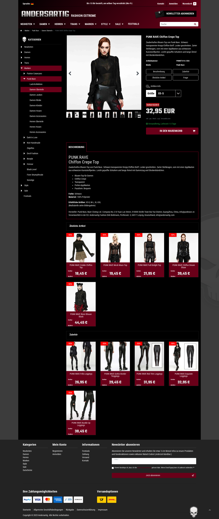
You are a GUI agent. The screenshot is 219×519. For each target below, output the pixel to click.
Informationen (90, 444)
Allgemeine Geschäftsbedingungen (48, 509)
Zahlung (85, 454)
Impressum (103, 509)
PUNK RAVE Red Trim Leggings (149, 374)
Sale (118, 24)
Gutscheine (27, 470)
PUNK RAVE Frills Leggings (81, 374)
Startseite (27, 509)
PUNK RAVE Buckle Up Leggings (81, 424)
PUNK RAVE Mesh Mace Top (115, 265)
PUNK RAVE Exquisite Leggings (184, 375)
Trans (73, 24)
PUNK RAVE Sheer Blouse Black (81, 315)
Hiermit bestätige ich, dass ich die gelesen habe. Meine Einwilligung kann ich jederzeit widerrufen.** (154, 468)
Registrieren (57, 451)
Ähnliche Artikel (158, 77)
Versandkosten (165, 119)
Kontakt (160, 3)
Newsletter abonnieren (126, 444)
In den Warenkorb (177, 131)
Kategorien (29, 444)
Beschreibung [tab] (76, 147)
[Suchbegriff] (176, 24)
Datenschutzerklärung (86, 509)
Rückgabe (70, 509)
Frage (185, 77)
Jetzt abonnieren (170, 475)
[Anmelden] (173, 3)
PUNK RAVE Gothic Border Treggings (115, 375)
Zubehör (185, 71)
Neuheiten (26, 24)
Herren (59, 24)
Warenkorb (189, 3)
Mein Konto (59, 444)
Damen (43, 24)
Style (104, 24)
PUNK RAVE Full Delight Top (149, 265)
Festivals (133, 24)
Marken (89, 24)
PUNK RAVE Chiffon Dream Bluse (183, 266)
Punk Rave (35, 31)
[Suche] (195, 24)
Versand (85, 457)
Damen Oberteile (47, 31)
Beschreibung (159, 71)
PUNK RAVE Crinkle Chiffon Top (81, 266)
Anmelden (56, 454)
